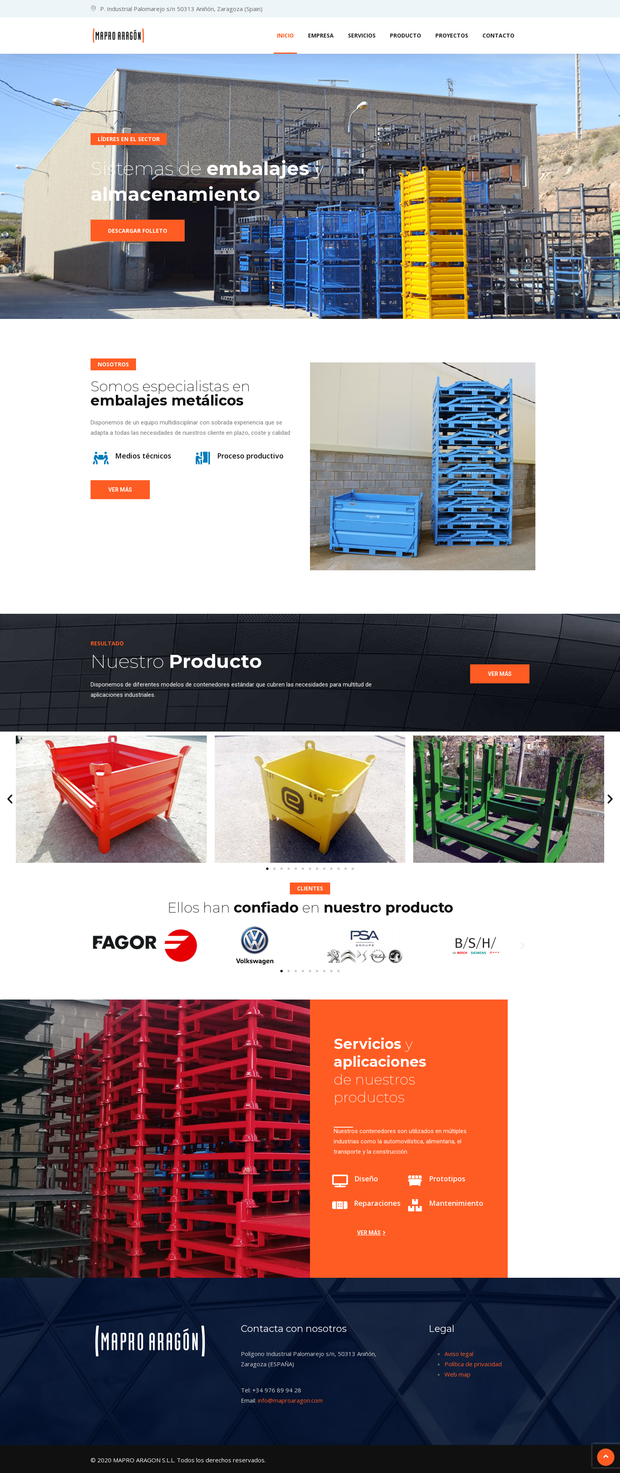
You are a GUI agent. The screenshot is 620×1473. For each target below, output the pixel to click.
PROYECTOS (451, 35)
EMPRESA (321, 35)
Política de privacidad (473, 1364)
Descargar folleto (137, 235)
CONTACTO (498, 35)
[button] (10, 799)
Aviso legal (458, 1354)
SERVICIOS (362, 35)
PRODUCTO (405, 35)
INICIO (285, 35)
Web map (457, 1374)
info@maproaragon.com (290, 1400)
